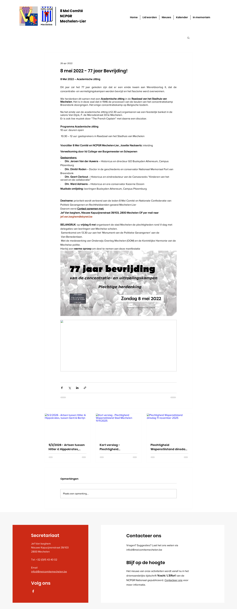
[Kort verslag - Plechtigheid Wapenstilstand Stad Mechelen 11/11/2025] (118, 426)
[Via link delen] (84, 387)
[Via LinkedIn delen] (77, 387)
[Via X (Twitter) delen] (69, 387)
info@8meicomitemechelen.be (49, 571)
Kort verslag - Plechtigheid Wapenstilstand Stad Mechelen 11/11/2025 (115, 447)
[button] (188, 37)
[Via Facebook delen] (61, 387)
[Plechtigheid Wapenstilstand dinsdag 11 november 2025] (169, 426)
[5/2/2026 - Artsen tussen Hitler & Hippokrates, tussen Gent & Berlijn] (67, 426)
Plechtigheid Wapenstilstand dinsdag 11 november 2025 (169, 447)
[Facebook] (33, 591)
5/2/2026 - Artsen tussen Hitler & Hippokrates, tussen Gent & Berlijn (67, 447)
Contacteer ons (173, 580)
